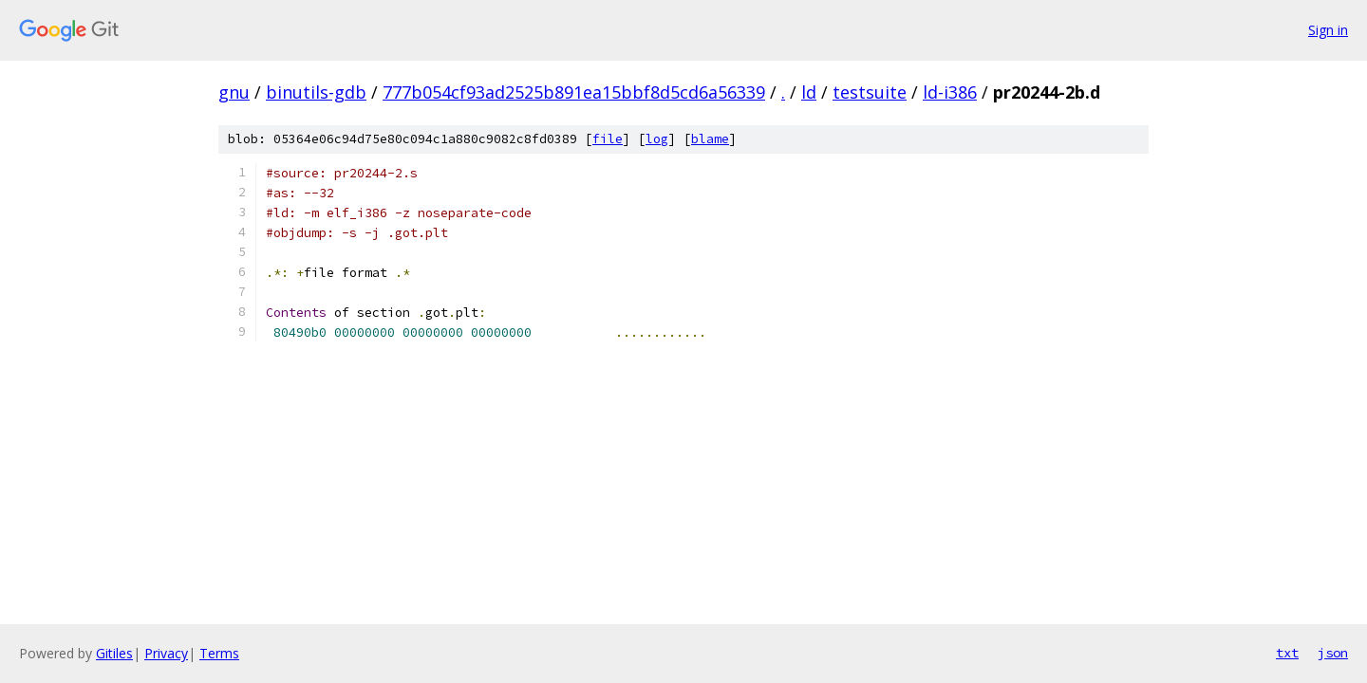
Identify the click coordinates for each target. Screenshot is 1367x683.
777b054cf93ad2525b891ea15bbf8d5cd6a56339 (574, 92)
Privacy (166, 653)
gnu (234, 92)
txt (1287, 652)
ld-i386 (950, 92)
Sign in (1328, 30)
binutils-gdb (316, 92)
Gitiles (114, 653)
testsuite (870, 92)
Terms (219, 653)
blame (710, 139)
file (607, 139)
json (1333, 652)
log (657, 139)
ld (808, 92)
